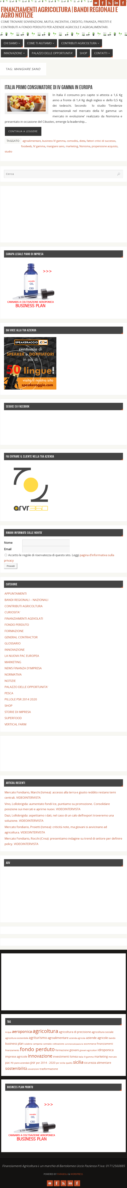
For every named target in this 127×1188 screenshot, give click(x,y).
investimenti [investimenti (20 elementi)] (61, 1056)
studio (8, 151)
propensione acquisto (105, 146)
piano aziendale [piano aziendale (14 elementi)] (22, 1062)
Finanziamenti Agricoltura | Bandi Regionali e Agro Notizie (59, 12)
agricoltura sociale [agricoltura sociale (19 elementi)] (102, 1032)
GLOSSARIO (13, 643)
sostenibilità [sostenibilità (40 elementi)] (16, 1068)
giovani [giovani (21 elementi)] (74, 1050)
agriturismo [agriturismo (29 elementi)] (38, 1037)
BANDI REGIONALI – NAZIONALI (26, 600)
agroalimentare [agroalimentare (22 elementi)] (58, 1038)
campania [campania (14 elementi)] (37, 1043)
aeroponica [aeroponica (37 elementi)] (22, 1031)
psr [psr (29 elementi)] (32, 1062)
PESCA (9, 693)
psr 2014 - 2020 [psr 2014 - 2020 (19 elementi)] (45, 1062)
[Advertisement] (63, 214)
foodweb (26, 146)
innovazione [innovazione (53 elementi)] (40, 1056)
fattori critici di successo (101, 140)
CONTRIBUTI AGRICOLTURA (24, 606)
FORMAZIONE (14, 631)
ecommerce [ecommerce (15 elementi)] (90, 1043)
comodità (72, 140)
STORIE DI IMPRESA (18, 712)
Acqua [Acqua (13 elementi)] (8, 1032)
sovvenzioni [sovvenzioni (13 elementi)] (33, 1069)
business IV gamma (53, 140)
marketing (72, 146)
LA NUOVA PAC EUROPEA (22, 656)
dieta (82, 140)
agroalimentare (32, 140)
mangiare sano (55, 146)
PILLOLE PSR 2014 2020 (21, 699)
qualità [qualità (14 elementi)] (69, 1062)
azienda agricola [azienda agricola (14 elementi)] (77, 1038)
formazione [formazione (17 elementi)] (62, 1050)
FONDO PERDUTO (17, 625)
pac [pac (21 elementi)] (7, 1063)
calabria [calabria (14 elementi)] (28, 1043)
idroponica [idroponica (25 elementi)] (106, 1050)
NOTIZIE (10, 681)
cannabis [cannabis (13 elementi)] (47, 1044)
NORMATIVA (13, 674)
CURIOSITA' (12, 612)
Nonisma (84, 146)
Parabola (62, 1174)
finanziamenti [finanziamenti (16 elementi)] (105, 1043)
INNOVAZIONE (15, 650)
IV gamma (39, 146)
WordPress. (76, 1174)
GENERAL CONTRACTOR (21, 637)
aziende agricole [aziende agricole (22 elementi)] (97, 1038)
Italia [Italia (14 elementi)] (81, 1056)
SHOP (8, 706)
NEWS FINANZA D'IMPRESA (23, 668)
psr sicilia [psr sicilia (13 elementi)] (60, 1063)
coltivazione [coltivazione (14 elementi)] (58, 1043)
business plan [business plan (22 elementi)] (14, 1043)
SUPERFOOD (13, 718)
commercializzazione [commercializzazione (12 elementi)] (74, 1044)
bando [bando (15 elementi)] (112, 1038)
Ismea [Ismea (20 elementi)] (74, 1056)
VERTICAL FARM (15, 724)
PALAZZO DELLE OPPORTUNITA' (26, 687)
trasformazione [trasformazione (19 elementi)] (49, 1069)
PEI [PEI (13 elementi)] (12, 1063)
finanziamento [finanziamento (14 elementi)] (12, 1050)
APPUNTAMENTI (16, 593)
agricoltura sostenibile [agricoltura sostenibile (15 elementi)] (16, 1038)
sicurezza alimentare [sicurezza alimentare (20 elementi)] (97, 1063)
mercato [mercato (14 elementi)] (113, 1056)
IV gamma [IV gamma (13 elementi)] (89, 1056)
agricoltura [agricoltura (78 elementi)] (45, 1031)
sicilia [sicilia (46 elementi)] (78, 1062)
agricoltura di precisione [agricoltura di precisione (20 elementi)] (75, 1032)
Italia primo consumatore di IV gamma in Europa (48, 87)
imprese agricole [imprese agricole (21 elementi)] (16, 1056)
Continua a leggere (23, 131)
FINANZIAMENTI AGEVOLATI (24, 618)
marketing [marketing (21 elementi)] (101, 1056)
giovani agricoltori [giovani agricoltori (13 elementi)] (88, 1050)
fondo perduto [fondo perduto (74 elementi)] (37, 1049)
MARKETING (13, 662)
